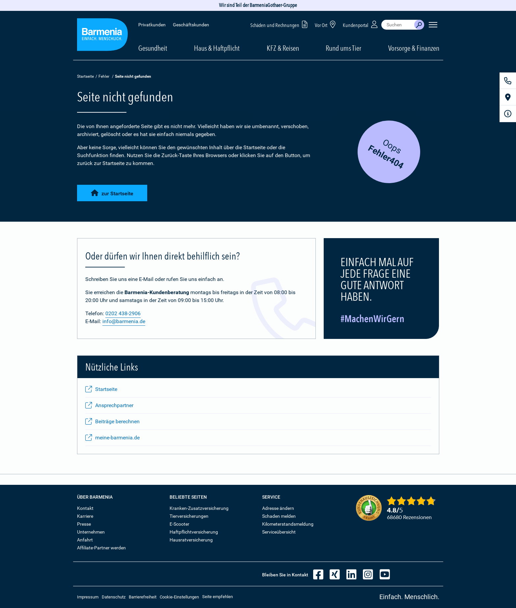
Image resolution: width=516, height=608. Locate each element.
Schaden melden (279, 516)
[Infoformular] (508, 113)
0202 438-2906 (123, 313)
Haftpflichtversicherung (194, 532)
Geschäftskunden (191, 24)
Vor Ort (326, 24)
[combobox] (397, 25)
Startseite (85, 76)
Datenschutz (113, 596)
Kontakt (85, 508)
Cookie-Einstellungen (179, 596)
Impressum (87, 596)
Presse (84, 524)
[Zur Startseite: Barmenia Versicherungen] (102, 35)
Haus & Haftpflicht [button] (217, 48)
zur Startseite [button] (112, 192)
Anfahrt (85, 539)
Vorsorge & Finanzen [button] (413, 48)
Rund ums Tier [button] (343, 48)
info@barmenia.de (123, 321)
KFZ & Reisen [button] (283, 48)
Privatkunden (152, 24)
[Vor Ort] (508, 97)
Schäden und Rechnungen (280, 24)
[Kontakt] (508, 80)
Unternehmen (91, 532)
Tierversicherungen (189, 516)
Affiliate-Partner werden (101, 547)
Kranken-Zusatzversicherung (199, 508)
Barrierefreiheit (142, 596)
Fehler (103, 76)
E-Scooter (179, 524)
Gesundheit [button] (152, 48)
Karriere (85, 516)
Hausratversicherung (191, 539)
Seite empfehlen (217, 596)
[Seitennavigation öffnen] (433, 24)
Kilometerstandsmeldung (287, 524)
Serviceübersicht (279, 532)
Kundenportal (361, 24)
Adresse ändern (278, 508)
